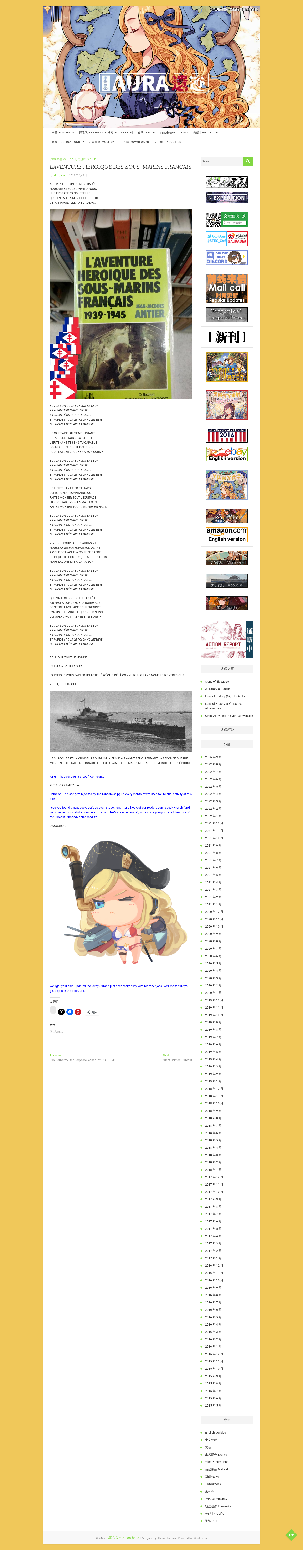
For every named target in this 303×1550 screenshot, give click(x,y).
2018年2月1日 (78, 175)
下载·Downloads (136, 141)
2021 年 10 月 (214, 838)
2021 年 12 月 (214, 823)
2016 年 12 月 (214, 1265)
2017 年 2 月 (213, 1250)
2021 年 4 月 (213, 882)
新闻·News (212, 1476)
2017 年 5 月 (213, 1228)
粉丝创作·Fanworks (218, 1506)
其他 (208, 1447)
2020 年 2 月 (213, 985)
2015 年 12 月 (214, 1354)
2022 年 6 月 (213, 779)
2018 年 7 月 (213, 1125)
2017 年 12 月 (214, 1177)
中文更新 (211, 1440)
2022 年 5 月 (213, 786)
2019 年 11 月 (214, 1007)
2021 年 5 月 (213, 875)
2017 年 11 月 (214, 1184)
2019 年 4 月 (213, 1059)
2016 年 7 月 (213, 1302)
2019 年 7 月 (213, 1037)
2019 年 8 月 (213, 1029)
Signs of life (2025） (218, 681)
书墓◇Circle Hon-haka (122, 1538)
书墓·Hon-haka (63, 132)
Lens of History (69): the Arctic (225, 696)
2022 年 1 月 (213, 816)
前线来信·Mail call (174, 132)
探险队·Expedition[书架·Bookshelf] (106, 132)
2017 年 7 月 (213, 1214)
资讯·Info (145, 132)
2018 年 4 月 (213, 1147)
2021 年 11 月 (214, 830)
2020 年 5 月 (213, 963)
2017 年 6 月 (213, 1221)
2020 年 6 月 (213, 956)
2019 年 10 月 (214, 1015)
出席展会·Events (216, 1454)
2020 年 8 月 (213, 941)
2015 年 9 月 (213, 1376)
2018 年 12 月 (214, 1088)
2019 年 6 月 (213, 1044)
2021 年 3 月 (213, 889)
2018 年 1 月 (213, 1169)
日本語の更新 (214, 1484)
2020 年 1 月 (213, 992)
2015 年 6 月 (213, 1398)
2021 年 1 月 (213, 904)
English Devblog (215, 1432)
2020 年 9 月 (213, 933)
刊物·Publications (66, 141)
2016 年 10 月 (214, 1280)
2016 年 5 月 (213, 1317)
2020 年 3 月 (213, 978)
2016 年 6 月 (213, 1309)
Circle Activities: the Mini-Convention (229, 715)
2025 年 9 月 (213, 757)
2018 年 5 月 (213, 1140)
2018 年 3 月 (213, 1155)
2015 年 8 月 (213, 1383)
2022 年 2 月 (213, 808)
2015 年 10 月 (214, 1368)
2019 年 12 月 (214, 1000)
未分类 (209, 1491)
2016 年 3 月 (213, 1331)
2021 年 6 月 (213, 867)
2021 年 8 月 (213, 852)
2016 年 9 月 (213, 1287)
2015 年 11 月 (214, 1361)
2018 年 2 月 (213, 1162)
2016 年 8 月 (213, 1295)
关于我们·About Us (167, 141)
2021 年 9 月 (213, 845)
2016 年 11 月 (214, 1272)
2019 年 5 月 (213, 1052)
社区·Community (216, 1498)
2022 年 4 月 (213, 794)
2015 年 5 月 (213, 1405)
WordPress (200, 1538)
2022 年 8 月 (213, 764)
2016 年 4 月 (213, 1324)
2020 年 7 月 (213, 948)
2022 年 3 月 (213, 801)
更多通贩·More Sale (103, 141)
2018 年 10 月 (214, 1103)
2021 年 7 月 (213, 860)
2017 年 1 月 (213, 1258)
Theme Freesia (167, 1538)
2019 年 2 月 (213, 1074)
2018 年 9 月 (213, 1110)
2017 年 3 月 (213, 1243)
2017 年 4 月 (213, 1236)
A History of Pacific (218, 689)
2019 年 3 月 (213, 1066)
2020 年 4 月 (213, 970)
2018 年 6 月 (213, 1133)
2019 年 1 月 (213, 1081)
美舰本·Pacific (204, 132)
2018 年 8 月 (213, 1118)
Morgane (59, 175)
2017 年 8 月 (213, 1206)
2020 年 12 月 (214, 911)
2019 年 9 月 (213, 1022)
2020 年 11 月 (214, 919)
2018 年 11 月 (214, 1096)
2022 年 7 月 (213, 771)
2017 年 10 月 (214, 1191)
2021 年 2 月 (213, 897)
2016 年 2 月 (213, 1339)
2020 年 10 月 (214, 926)
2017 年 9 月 (213, 1199)
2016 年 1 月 (213, 1346)
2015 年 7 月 (213, 1391)
